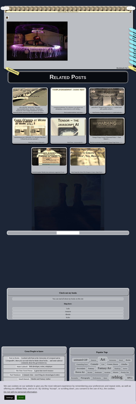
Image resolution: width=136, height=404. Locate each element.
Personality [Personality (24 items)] (74, 378)
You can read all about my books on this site (67, 299)
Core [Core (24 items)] (102, 364)
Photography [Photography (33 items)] (85, 378)
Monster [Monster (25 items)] (115, 372)
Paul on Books (14, 358)
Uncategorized (13, 71)
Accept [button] (21, 397)
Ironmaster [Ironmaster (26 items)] (98, 372)
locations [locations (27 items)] (107, 372)
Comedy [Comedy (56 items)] (94, 364)
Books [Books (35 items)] (128, 360)
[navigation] (5, 8)
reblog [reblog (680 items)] (117, 377)
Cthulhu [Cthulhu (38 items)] (124, 364)
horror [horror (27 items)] (125, 368)
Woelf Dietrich (24, 379)
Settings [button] (9, 397)
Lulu (68, 309)
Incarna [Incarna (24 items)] (90, 372)
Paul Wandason (15, 375)
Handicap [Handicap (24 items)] (117, 368)
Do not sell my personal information (20, 392)
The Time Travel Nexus (24, 371)
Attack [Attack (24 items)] (121, 360)
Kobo (68, 317)
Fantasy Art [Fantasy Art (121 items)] (104, 368)
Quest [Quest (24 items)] (105, 378)
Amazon (68, 311)
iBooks (68, 314)
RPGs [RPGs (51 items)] (129, 378)
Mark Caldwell (22, 367)
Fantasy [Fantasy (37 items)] (91, 368)
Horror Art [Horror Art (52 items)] (80, 372)
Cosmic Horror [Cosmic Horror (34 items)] (112, 364)
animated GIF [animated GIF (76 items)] (80, 359)
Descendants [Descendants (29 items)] (81, 369)
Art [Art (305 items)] (102, 359)
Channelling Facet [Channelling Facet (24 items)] (82, 364)
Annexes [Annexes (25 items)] (93, 360)
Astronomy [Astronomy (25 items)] (112, 360)
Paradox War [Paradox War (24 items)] (125, 372)
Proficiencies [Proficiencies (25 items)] (97, 378)
